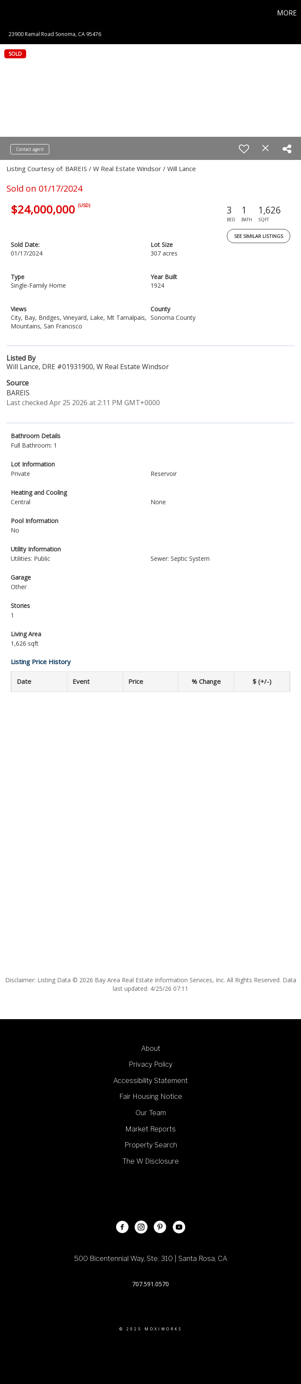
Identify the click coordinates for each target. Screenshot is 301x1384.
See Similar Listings (258, 236)
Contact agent (30, 149)
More (287, 13)
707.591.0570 (150, 1284)
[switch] (244, 149)
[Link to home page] (10, 13)
